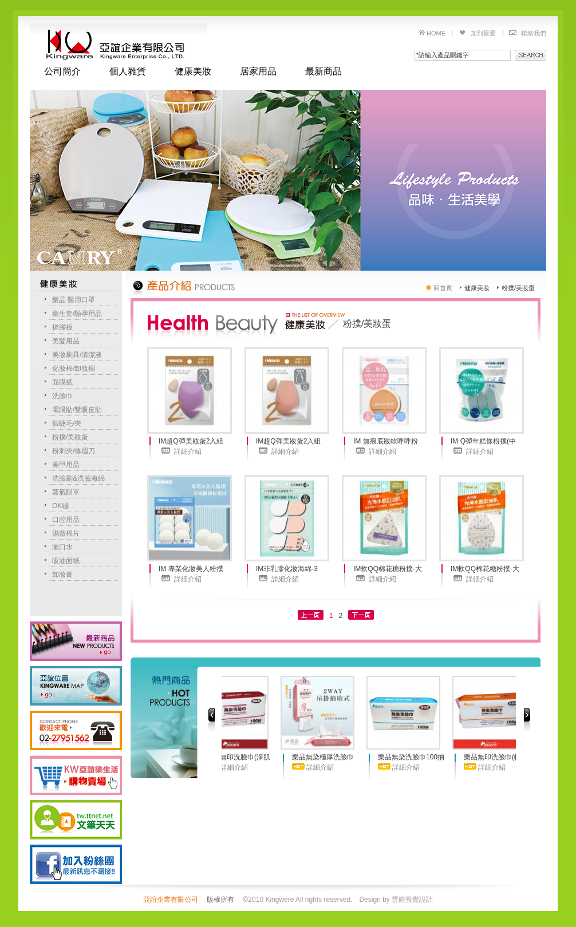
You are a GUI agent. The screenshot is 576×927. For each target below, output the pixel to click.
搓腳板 (62, 327)
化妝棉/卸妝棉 (73, 369)
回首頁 (442, 287)
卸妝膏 (62, 575)
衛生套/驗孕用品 (77, 314)
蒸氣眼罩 (66, 492)
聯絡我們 (533, 33)
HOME (436, 33)
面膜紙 (62, 382)
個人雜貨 (127, 72)
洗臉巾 (62, 396)
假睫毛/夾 (66, 423)
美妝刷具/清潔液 (77, 355)
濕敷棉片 (66, 533)
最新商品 (323, 72)
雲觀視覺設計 (412, 900)
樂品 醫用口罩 (73, 300)
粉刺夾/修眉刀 (73, 451)
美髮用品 (66, 341)
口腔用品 (66, 520)
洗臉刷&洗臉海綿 (78, 478)
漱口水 (62, 547)
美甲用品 (66, 465)
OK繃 (60, 506)
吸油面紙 (66, 561)
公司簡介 (62, 72)
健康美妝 (193, 72)
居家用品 (258, 72)
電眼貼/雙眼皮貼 (77, 410)
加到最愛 (483, 33)
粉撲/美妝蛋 (70, 437)
